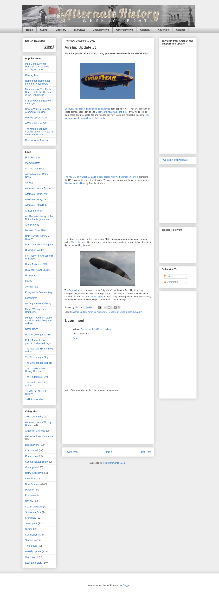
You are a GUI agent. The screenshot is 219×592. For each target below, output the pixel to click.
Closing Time (32, 75)
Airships (92, 312)
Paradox (29, 489)
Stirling (29, 529)
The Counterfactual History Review (35, 370)
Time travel (31, 545)
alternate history (33, 562)
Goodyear (113, 312)
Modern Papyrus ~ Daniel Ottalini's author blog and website (38, 320)
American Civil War (35, 430)
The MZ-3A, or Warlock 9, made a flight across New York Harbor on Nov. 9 (101, 177)
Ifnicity (28, 281)
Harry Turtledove (34, 473)
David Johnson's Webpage (39, 244)
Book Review (32, 444)
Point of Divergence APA (38, 334)
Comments (171, 282)
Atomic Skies (32, 224)
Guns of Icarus (78, 242)
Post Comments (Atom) (114, 463)
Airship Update (79, 312)
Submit (44, 29)
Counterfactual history (36, 461)
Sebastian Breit (33, 512)
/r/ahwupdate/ (32, 163)
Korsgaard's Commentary (38, 292)
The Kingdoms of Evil (36, 376)
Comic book (31, 456)
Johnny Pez (31, 286)
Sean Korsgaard (33, 506)
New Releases (33, 484)
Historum (30, 275)
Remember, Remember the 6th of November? (37, 82)
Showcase (30, 517)
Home (29, 29)
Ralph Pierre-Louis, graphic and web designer (39, 342)
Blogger (126, 585)
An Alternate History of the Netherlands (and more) (39, 218)
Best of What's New (75, 183)
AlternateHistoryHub (36, 205)
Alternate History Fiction (38, 188)
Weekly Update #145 (36, 117)
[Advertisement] (107, 419)
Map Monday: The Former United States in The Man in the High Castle (39, 92)
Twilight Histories (34, 399)
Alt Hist (29, 182)
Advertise (163, 29)
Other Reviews (124, 29)
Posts (168, 276)
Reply (75, 338)
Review (29, 501)
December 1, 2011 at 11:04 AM (96, 329)
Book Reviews (101, 29)
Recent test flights (95, 296)
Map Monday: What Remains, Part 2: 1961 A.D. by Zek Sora (37, 66)
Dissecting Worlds (34, 250)
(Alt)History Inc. (33, 157)
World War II (31, 557)
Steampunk (31, 523)
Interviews (79, 29)
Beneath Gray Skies (36, 230)
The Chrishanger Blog (36, 357)
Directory (61, 29)
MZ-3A (138, 312)
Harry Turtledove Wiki (36, 264)
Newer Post (71, 451)
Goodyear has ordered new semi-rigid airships (87, 108)
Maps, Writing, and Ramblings (35, 310)
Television (30, 540)
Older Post (144, 451)
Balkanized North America (39, 436)
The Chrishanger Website (38, 362)
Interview (30, 478)
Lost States (31, 298)
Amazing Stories (34, 210)
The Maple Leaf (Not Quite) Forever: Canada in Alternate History (39, 132)
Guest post (31, 467)
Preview (29, 495)
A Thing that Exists (35, 168)
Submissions (32, 534)
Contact (180, 29)
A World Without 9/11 (36, 123)
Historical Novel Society (37, 270)
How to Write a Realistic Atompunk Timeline (37, 110)
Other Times (31, 329)
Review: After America (37, 140)
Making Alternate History (38, 303)
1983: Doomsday (34, 416)
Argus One (74, 290)
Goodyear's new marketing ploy (111, 112)
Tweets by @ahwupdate (175, 159)
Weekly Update (33, 551)
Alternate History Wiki (36, 194)
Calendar (145, 29)
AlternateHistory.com (36, 199)
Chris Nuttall (31, 450)
